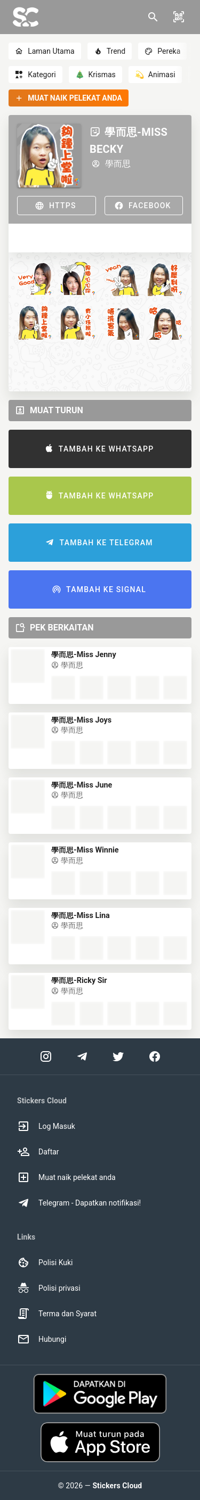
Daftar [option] (38, 1151)
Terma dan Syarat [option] (57, 1313)
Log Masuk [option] (46, 1126)
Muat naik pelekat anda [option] (66, 1177)
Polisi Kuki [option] (45, 1262)
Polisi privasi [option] (49, 1288)
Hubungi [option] (41, 1339)
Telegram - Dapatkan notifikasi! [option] (79, 1202)
